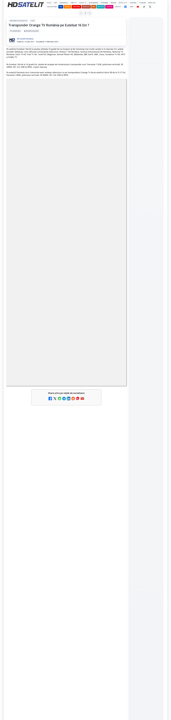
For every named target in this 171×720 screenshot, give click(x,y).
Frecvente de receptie (18, 21)
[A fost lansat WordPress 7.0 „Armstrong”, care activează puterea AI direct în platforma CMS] (146, 117)
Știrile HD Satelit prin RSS (146, 317)
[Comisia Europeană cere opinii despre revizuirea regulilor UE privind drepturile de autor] (56, 607)
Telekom (109, 7)
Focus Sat (86, 7)
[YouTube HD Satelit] (138, 6)
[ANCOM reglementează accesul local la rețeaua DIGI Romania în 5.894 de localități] (56, 581)
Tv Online (142, 3)
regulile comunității (42, 436)
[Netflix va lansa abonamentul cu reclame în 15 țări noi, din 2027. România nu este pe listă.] (56, 505)
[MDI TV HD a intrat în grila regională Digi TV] (117, 531)
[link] (35, 508)
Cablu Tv (73, 3)
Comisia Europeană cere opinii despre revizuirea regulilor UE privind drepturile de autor (29, 605)
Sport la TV (123, 3)
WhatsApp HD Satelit (146, 285)
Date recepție (93, 3)
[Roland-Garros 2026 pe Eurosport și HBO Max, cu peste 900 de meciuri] (146, 86)
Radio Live (151, 3)
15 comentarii (15, 31)
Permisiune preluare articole (146, 365)
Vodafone (76, 7)
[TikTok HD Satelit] (144, 6)
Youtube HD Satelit (146, 291)
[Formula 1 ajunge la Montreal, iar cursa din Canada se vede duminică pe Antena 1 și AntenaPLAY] (146, 58)
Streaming (104, 3)
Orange (67, 7)
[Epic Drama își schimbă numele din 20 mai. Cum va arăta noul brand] (117, 553)
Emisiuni (113, 3)
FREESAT (142, 339)
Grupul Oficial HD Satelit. (50, 439)
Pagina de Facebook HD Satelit (146, 269)
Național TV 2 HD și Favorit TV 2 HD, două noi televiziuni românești (91, 502)
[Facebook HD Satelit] (125, 6)
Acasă (49, 3)
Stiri (32, 21)
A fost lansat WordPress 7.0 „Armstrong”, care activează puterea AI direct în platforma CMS (145, 103)
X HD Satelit (146, 303)
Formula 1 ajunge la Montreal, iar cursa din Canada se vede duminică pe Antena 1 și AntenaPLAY (146, 42)
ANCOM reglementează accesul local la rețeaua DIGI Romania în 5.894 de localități (29, 579)
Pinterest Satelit (146, 310)
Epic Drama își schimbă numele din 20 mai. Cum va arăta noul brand (91, 550)
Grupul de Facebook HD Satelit (146, 277)
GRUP (131, 7)
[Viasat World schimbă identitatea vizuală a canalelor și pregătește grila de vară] (117, 581)
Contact (118, 7)
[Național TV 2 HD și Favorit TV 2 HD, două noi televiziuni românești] (117, 505)
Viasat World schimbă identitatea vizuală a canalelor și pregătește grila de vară (89, 579)
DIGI (60, 7)
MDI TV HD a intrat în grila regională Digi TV (91, 526)
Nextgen (101, 7)
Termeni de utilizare (146, 372)
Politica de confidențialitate (146, 379)
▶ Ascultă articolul (31, 31)
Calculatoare (52, 7)
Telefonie (133, 3)
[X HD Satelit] (150, 6)
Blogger (103, 634)
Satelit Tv (82, 3)
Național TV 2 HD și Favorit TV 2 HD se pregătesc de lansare (30, 527)
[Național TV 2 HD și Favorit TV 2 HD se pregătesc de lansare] (56, 531)
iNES (93, 7)
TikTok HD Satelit (146, 297)
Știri (55, 3)
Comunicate (63, 3)
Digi (134, 339)
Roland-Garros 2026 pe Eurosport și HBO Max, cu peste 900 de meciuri (145, 73)
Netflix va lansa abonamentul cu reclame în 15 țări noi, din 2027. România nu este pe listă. (31, 503)
